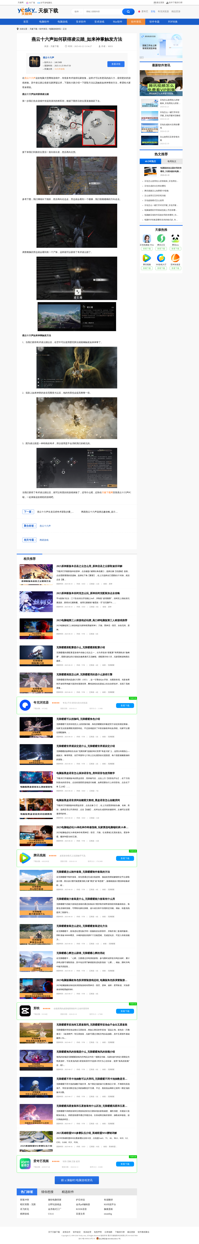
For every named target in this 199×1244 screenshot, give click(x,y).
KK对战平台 (110, 1204)
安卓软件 (81, 21)
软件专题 (154, 21)
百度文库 (80, 1214)
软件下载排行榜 (175, 3)
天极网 (20, 3)
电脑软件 (44, 21)
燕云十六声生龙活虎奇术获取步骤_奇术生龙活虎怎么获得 (65, 512)
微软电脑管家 (54, 1200)
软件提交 (77, 1232)
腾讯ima (175, 245)
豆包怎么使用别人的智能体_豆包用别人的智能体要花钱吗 (161, 181)
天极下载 (38, 11)
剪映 (36, 1008)
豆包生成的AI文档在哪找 (155, 186)
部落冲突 (24, 1200)
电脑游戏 (63, 21)
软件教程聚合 (143, 1232)
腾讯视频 (39, 855)
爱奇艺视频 (41, 1161)
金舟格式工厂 (54, 1209)
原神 (110, 584)
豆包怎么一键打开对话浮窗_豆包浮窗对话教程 (161, 205)
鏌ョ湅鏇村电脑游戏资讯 (76, 1180)
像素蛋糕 (108, 1209)
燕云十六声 (48, 57)
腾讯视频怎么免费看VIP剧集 (161, 94)
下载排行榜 (120, 1232)
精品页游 (175, 11)
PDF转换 (173, 21)
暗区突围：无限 (28, 1204)
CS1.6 (51, 1214)
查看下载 (125, 705)
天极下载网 (107, 492)
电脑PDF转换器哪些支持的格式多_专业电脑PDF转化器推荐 (161, 220)
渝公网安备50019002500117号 (108, 1239)
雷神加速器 (175, 265)
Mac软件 (117, 21)
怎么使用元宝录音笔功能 (155, 196)
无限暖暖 (111, 665)
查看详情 (116, 64)
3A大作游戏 (59, 69)
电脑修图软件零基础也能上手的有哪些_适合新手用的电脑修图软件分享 (161, 210)
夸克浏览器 (163, 11)
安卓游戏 (99, 21)
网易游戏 (44, 540)
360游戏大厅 (161, 265)
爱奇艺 (145, 11)
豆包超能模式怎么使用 (154, 200)
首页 (25, 21)
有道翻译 (108, 1200)
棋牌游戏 (24, 1214)
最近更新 (160, 3)
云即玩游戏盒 (54, 1204)
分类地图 (108, 1232)
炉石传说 (80, 1200)
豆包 (153, 11)
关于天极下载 (54, 1232)
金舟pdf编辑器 (83, 1204)
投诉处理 (87, 1232)
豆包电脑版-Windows (147, 245)
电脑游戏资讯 (55, 29)
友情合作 (66, 1232)
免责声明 (98, 1232)
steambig (108, 1214)
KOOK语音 (81, 1209)
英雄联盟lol (113, 1147)
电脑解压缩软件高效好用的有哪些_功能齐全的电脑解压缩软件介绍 (161, 215)
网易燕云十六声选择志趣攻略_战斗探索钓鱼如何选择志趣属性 (111, 512)
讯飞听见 (24, 1209)
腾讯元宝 (161, 245)
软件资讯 (136, 21)
